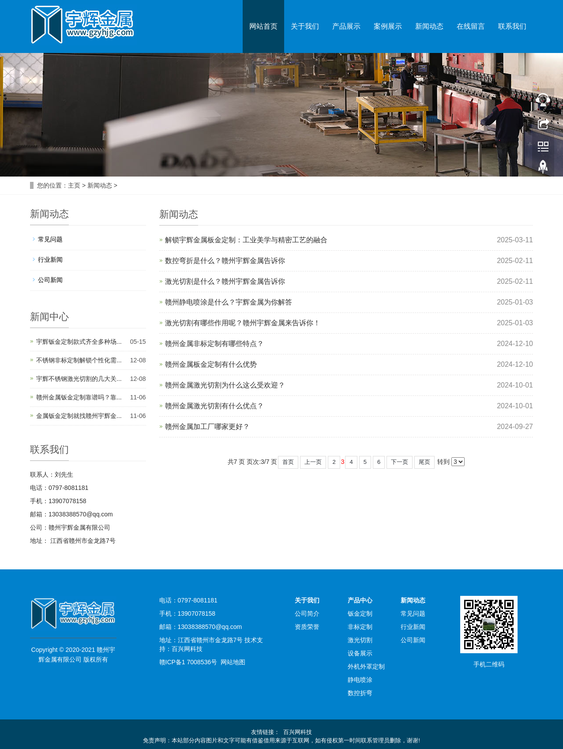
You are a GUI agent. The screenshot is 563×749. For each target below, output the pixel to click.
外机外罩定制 (366, 666)
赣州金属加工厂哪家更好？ (207, 426)
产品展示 (346, 26)
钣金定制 (360, 613)
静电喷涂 (360, 679)
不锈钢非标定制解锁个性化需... (79, 360)
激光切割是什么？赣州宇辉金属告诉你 (225, 281)
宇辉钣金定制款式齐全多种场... (79, 341)
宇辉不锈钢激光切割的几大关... (79, 378)
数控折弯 (360, 692)
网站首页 (263, 26)
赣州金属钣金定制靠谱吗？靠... (79, 397)
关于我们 (305, 26)
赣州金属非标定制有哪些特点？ (214, 343)
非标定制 (360, 626)
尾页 (424, 462)
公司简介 (307, 613)
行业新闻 (50, 259)
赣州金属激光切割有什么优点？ (214, 406)
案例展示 (388, 26)
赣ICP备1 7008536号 (188, 662)
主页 (74, 185)
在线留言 (471, 26)
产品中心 (360, 600)
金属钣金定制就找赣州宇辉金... (79, 415)
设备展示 (360, 653)
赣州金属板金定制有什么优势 (211, 364)
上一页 (313, 462)
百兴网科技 (187, 648)
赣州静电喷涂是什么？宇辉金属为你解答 (228, 302)
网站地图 (233, 662)
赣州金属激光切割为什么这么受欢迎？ (225, 385)
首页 (288, 462)
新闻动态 (429, 26)
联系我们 (512, 26)
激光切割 (360, 640)
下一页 (399, 462)
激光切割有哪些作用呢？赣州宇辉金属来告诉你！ (242, 323)
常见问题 (50, 239)
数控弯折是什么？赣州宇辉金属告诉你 (225, 260)
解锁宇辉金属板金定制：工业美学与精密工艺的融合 (246, 240)
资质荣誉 (307, 626)
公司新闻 (50, 279)
